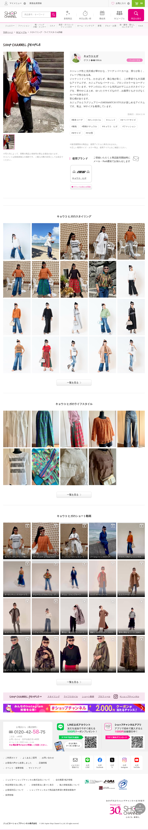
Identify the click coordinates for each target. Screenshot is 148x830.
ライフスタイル (71, 696)
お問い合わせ (48, 758)
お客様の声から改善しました (18, 763)
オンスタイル (95, 120)
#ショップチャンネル (126, 696)
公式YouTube (137, 766)
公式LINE (87, 766)
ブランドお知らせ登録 (82, 187)
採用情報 (9, 795)
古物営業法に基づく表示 (42, 785)
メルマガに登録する (75, 766)
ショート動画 (88, 696)
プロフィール (104, 696)
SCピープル (21, 32)
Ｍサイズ (77, 133)
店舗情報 (43, 763)
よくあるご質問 (30, 758)
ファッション (130, 126)
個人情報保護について (69, 785)
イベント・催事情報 (14, 768)
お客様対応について (14, 790)
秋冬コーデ (78, 120)
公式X (112, 766)
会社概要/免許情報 (64, 780)
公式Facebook (99, 766)
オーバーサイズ (129, 120)
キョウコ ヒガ (91, 56)
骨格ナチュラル (90, 126)
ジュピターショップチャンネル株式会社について (27, 780)
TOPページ (8, 32)
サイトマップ (35, 768)
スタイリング (54, 696)
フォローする (134, 60)
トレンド (111, 120)
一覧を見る (72, 382)
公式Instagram (124, 766)
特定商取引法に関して (15, 785)
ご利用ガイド (11, 758)
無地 (75, 126)
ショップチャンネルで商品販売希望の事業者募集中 (52, 790)
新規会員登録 (35, 3)
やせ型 (90, 133)
